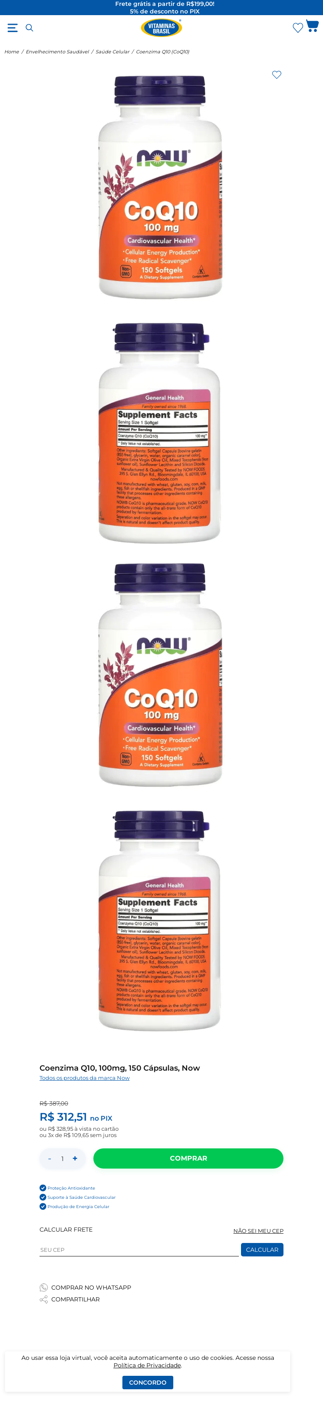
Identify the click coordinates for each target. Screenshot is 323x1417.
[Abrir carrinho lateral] (312, 27)
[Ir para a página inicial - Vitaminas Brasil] (161, 27)
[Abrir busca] (29, 27)
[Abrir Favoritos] (298, 28)
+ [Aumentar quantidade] (75, 1158)
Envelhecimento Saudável (57, 52)
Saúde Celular (112, 52)
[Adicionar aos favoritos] (276, 75)
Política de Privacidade (147, 1365)
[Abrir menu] (12, 27)
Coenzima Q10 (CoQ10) (162, 52)
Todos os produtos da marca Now (85, 1078)
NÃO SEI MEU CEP (258, 1231)
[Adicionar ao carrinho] (188, 1158)
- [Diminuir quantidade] (49, 1158)
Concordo (148, 1382)
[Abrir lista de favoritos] (297, 27)
